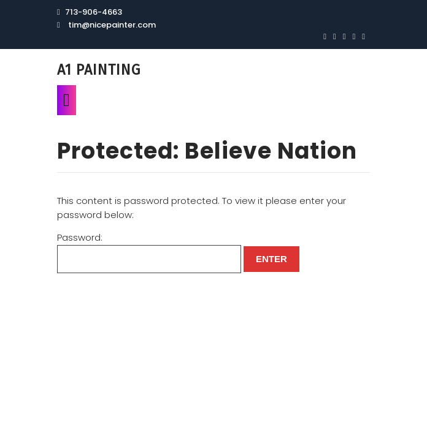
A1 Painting (98, 69)
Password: (149, 252)
